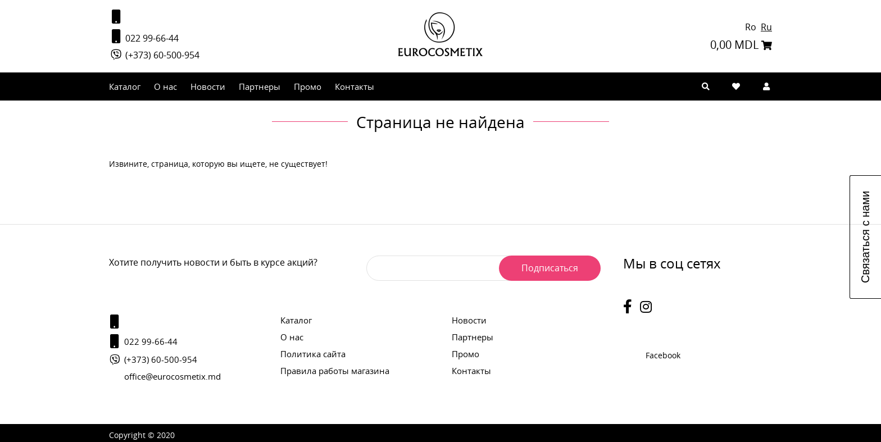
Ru (766, 27)
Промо (307, 86)
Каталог (124, 86)
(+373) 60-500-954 (154, 55)
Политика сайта (313, 353)
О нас (165, 86)
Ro (752, 27)
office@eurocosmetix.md (172, 376)
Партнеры (259, 86)
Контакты (354, 86)
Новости (207, 86)
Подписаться (549, 268)
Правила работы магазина (334, 370)
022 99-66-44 (144, 36)
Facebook (663, 355)
